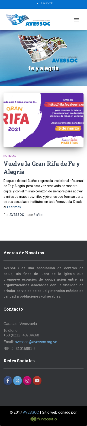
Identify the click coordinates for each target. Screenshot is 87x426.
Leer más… (15, 207)
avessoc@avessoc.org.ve (36, 342)
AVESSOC (31, 412)
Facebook (47, 3)
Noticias (9, 156)
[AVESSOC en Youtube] (37, 380)
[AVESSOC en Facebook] (7, 380)
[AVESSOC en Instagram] (27, 380)
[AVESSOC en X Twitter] (17, 380)
